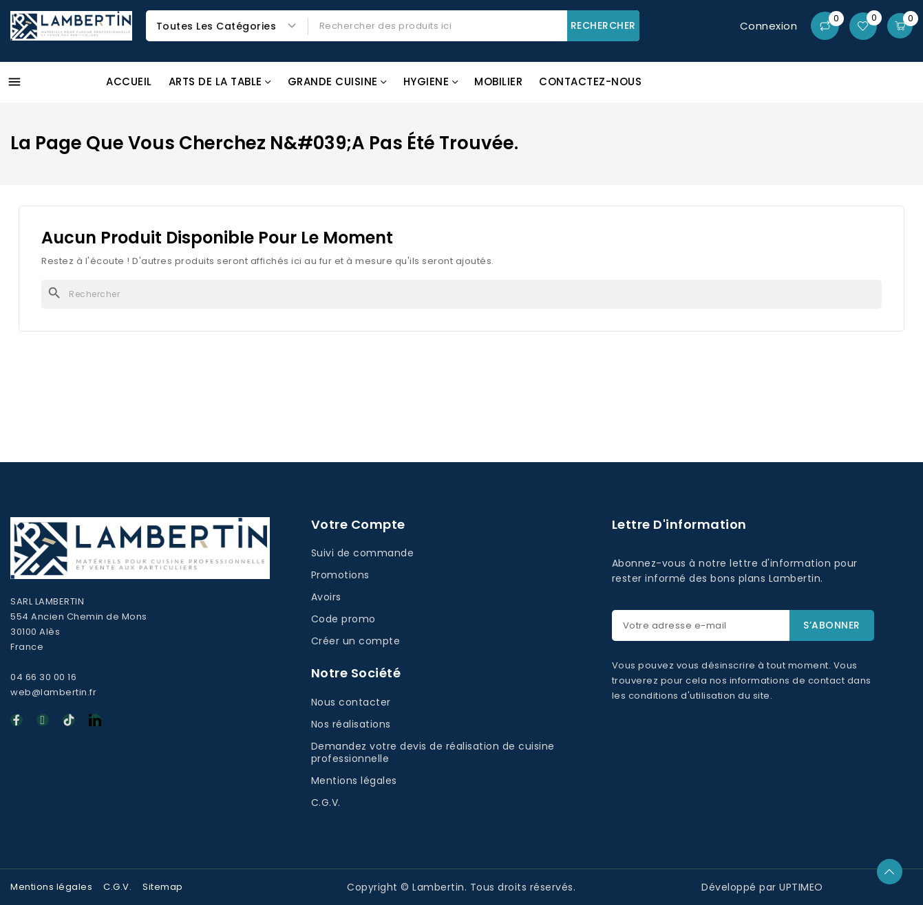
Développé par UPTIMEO (762, 887)
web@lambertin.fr (53, 692)
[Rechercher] (461, 294)
